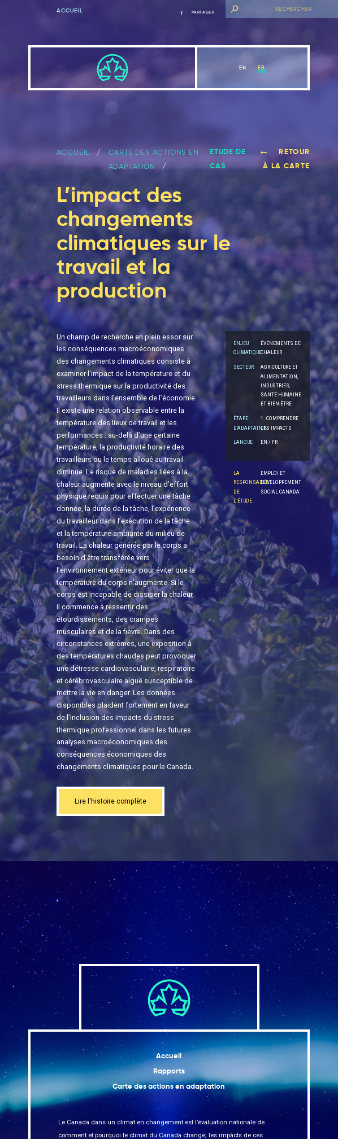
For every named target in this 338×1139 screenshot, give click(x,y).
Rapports (169, 1071)
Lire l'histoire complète (112, 801)
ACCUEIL (73, 152)
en (242, 67)
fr (261, 67)
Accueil (70, 10)
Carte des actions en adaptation (168, 1087)
